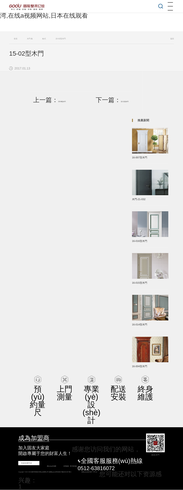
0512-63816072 (96, 468)
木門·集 (30, 39)
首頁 (15, 39)
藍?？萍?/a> (122, 472)
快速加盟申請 (26, 463)
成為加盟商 (33, 438)
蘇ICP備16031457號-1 (83, 472)
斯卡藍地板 (71, 466)
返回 (172, 39)
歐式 (44, 39)
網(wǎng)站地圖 (46, 466)
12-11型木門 (122, 101)
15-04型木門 (64, 101)
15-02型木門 (60, 39)
